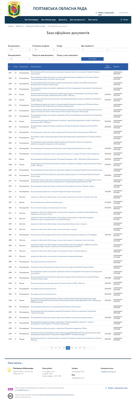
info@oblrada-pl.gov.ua (108, 372)
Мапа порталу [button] (14, 363)
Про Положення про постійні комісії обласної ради (46, 202)
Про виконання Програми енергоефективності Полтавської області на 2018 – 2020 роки (58, 283)
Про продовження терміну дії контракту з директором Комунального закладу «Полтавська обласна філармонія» (65, 154)
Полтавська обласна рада (60, 9)
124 (15, 84)
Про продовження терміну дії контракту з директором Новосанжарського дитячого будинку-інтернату (63, 186)
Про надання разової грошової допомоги (43, 262)
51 (55, 348)
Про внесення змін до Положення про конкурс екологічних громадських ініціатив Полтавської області (62, 267)
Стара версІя (123, 13)
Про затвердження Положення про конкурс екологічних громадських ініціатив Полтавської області (61, 148)
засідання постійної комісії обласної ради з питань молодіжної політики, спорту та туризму (59, 224)
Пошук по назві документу (42, 55)
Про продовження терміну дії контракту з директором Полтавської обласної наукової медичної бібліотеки (64, 132)
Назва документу (36, 67)
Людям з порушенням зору (106, 14)
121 (15, 143)
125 (15, 73)
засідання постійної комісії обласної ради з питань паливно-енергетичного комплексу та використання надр (64, 197)
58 (84, 348)
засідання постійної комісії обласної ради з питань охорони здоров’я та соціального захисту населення (62, 240)
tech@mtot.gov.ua (23, 390)
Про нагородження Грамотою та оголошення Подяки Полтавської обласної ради (56, 191)
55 (72, 348)
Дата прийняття (87, 46)
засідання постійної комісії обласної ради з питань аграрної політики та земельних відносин (59, 251)
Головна (10, 26)
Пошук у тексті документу (67, 55)
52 (60, 348)
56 (76, 348)
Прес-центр (93, 20)
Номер (59, 46)
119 (15, 262)
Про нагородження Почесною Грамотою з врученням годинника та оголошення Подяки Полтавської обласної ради (66, 170)
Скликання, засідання (40, 46)
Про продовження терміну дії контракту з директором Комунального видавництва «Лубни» (59, 328)
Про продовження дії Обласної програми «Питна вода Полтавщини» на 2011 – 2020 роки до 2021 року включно (65, 159)
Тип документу (14, 46)
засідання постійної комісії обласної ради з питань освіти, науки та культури (54, 229)
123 (15, 100)
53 (64, 348)
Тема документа (14, 55)
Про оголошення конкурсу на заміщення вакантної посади (49, 208)
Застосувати (92, 59)
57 (80, 348)
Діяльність (63, 20)
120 (15, 164)
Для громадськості (77, 20)
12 (15, 186)
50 (52, 348)
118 (15, 294)
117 (15, 328)
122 (15, 116)
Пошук (125, 20)
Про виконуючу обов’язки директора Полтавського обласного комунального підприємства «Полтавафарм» (64, 235)
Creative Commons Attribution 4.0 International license (56, 395)
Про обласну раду (48, 20)
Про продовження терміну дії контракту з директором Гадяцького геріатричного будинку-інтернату (62, 317)
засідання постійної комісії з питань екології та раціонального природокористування (57, 256)
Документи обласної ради (35, 26)
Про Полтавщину (31, 20)
